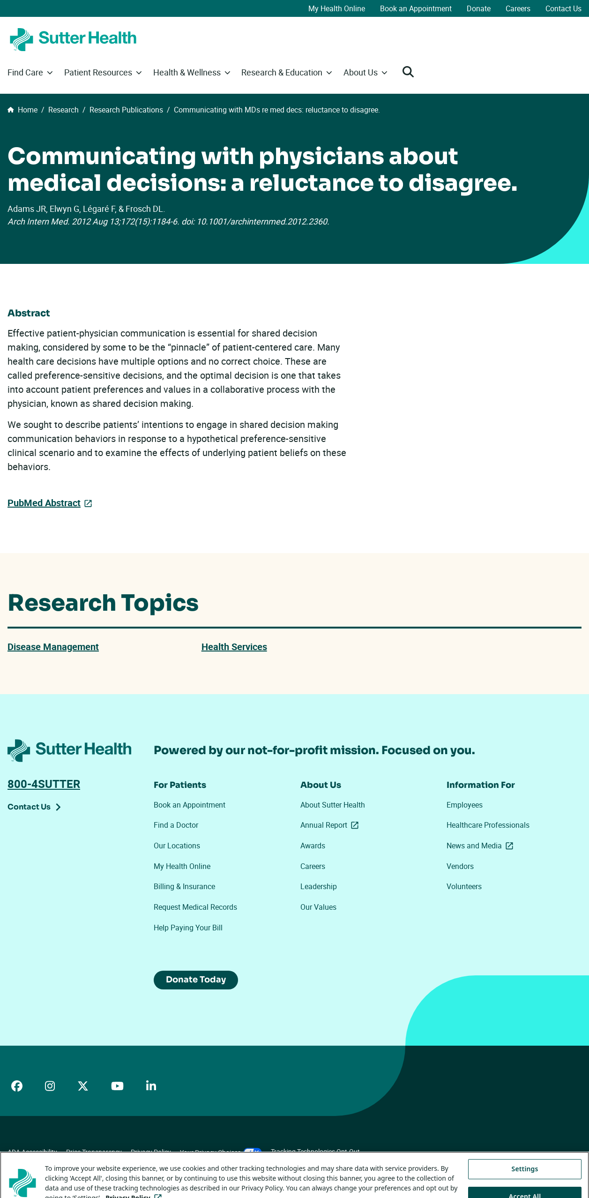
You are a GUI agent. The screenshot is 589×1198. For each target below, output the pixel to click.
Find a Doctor (176, 825)
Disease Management (53, 646)
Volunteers (464, 886)
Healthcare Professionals (488, 825)
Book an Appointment (416, 8)
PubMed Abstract (44, 502)
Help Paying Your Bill (188, 927)
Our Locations (177, 845)
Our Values (318, 907)
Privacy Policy (151, 1151)
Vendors (460, 866)
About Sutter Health (332, 805)
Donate (479, 8)
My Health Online (336, 8)
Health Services (234, 646)
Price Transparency (94, 1151)
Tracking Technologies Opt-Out (315, 1151)
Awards (312, 845)
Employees (465, 805)
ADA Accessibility (32, 1151)
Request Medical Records (195, 907)
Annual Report (331, 825)
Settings (525, 1181)
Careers (518, 8)
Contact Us (563, 8)
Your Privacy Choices (221, 1152)
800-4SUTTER (43, 783)
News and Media (482, 845)
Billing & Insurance (184, 886)
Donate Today (196, 979)
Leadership (318, 886)
